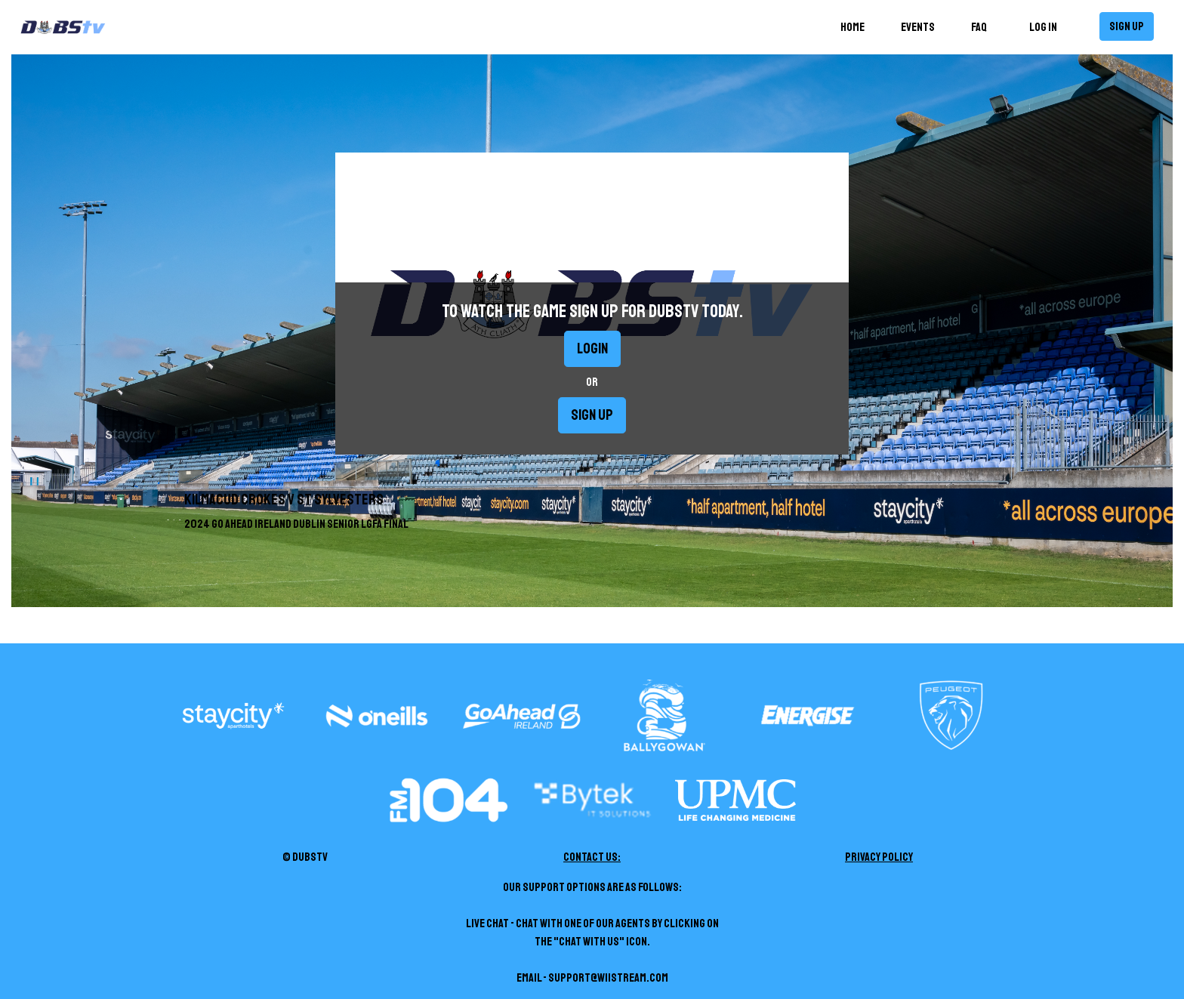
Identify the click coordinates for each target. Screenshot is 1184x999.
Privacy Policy (879, 857)
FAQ (979, 27)
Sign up (1126, 26)
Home (855, 26)
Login (592, 348)
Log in (1043, 27)
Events (918, 27)
